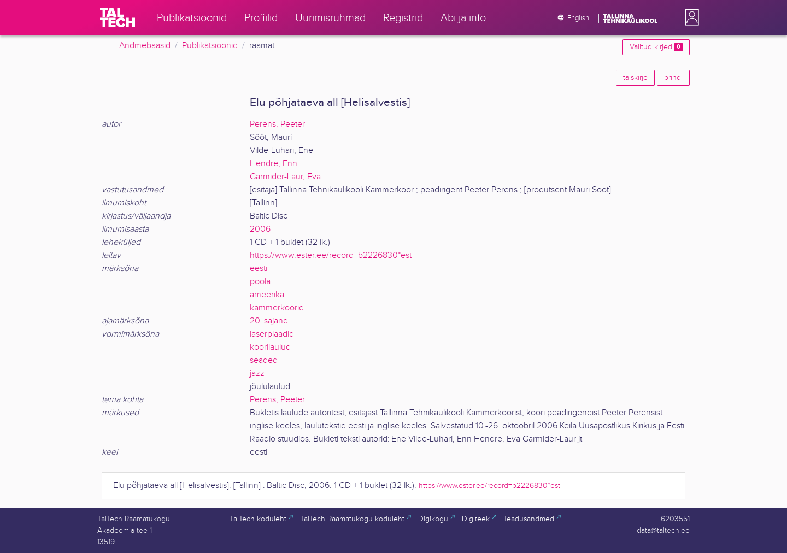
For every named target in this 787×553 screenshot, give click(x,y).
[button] (689, 17)
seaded (264, 360)
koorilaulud (270, 347)
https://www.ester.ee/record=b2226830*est (331, 255)
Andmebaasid (145, 45)
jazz (257, 373)
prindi (673, 77)
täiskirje (635, 77)
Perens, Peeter (277, 124)
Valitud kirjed (656, 47)
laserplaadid (272, 334)
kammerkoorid (277, 308)
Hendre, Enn (273, 163)
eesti (258, 268)
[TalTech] (117, 17)
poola (260, 281)
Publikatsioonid (210, 45)
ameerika (267, 295)
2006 (260, 229)
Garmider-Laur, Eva (285, 177)
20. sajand (269, 321)
